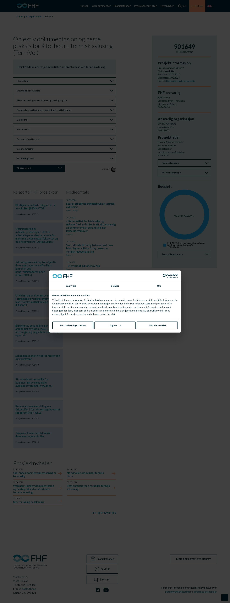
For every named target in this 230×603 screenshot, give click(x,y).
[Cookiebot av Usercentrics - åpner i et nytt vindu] (165, 276)
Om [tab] (159, 285)
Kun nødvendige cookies (73, 325)
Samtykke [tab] (71, 285)
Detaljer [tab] (115, 285)
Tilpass (115, 325)
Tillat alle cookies (157, 325)
